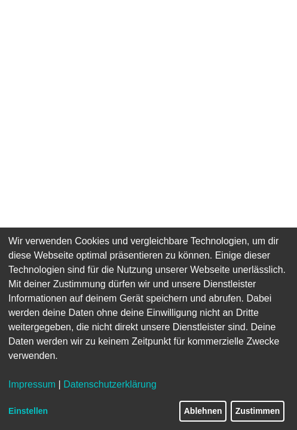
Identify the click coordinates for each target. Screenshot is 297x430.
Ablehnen (203, 411)
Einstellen (28, 411)
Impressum (32, 384)
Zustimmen (257, 411)
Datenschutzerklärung (110, 384)
